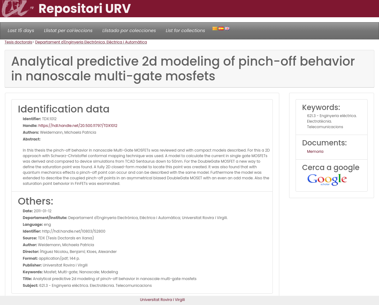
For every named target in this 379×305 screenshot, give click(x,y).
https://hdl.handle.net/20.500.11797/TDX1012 (78, 125)
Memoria (315, 151)
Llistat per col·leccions (68, 30)
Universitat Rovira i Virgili (162, 299)
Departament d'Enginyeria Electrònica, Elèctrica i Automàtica (91, 42)
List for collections (185, 30)
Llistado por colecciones (129, 30)
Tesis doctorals (18, 42)
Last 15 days (21, 30)
